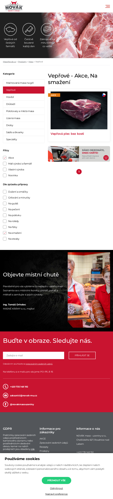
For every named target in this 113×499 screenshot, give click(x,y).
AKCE (43, 438)
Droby (9, 125)
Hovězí (10, 97)
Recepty (44, 446)
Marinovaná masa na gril (20, 82)
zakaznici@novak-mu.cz (20, 395)
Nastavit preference (56, 494)
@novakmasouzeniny (18, 404)
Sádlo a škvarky (14, 132)
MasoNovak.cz (9, 61)
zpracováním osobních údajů (39, 364)
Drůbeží (10, 104)
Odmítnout (56, 488)
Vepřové (39, 61)
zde (33, 449)
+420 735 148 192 (15, 386)
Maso (31, 61)
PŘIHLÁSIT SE (82, 355)
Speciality (11, 139)
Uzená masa (13, 118)
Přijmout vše (56, 480)
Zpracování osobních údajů (54, 442)
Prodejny (44, 451)
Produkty (22, 61)
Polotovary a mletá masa (20, 111)
